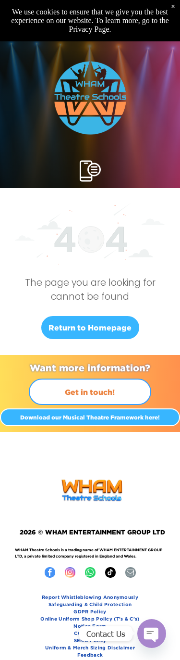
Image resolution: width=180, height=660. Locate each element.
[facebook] (50, 573)
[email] (130, 573)
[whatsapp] (90, 573)
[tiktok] (110, 573)
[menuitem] (90, 598)
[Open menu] (90, 171)
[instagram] (70, 573)
